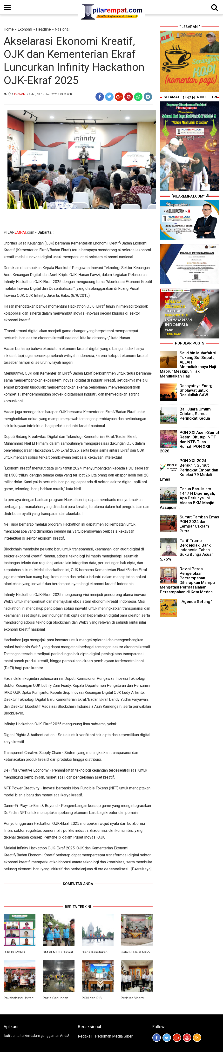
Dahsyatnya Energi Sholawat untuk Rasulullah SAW (196, 390)
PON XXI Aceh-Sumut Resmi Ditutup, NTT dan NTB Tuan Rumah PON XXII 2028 (189, 441)
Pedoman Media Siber (114, 1036)
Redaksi (85, 1036)
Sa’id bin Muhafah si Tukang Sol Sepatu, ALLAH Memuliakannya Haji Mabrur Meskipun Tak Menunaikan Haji (188, 364)
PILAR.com (19, 232)
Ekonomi (25, 29)
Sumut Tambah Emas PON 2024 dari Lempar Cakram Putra (199, 524)
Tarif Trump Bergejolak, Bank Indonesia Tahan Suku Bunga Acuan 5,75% (187, 550)
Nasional (62, 29)
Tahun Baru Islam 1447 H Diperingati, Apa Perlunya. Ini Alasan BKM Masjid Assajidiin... (187, 498)
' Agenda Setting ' (196, 601)
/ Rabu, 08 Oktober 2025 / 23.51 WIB (49, 94)
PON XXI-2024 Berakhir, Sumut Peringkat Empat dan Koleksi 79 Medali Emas (189, 470)
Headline (43, 29)
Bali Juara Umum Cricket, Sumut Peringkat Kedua (195, 414)
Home (9, 29)
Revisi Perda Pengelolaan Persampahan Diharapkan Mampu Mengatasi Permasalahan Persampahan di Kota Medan (187, 580)
